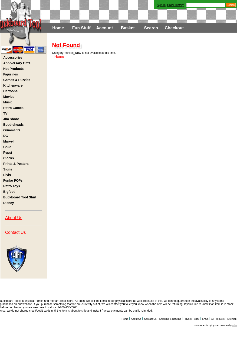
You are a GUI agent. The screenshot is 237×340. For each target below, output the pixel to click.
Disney (8, 203)
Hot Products (13, 69)
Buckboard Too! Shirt (19, 197)
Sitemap (232, 318)
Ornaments (11, 130)
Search (151, 28)
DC (5, 136)
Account (104, 28)
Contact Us (15, 232)
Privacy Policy (191, 318)
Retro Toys (11, 186)
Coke (7, 147)
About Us (13, 217)
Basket (128, 28)
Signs (7, 169)
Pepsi (7, 152)
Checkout (174, 28)
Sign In (161, 5)
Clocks (8, 158)
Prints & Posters (16, 164)
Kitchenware (13, 85)
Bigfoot (9, 192)
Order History (175, 5)
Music (8, 102)
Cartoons (10, 91)
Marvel (8, 141)
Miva (234, 325)
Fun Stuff (81, 28)
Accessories (13, 57)
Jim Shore (11, 119)
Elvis (7, 175)
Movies (8, 97)
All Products (218, 318)
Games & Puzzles (16, 80)
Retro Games (13, 108)
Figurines (10, 74)
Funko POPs (13, 180)
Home (58, 28)
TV (5, 113)
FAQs (205, 318)
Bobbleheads (13, 124)
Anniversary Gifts (16, 63)
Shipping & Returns (170, 318)
